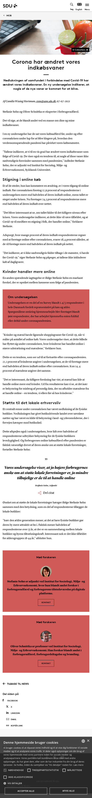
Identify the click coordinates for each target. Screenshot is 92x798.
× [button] (88, 741)
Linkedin (13, 712)
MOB (9, 15)
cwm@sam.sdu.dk (46, 101)
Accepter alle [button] (25, 790)
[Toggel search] (71, 5)
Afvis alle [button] (68, 790)
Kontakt (46, 602)
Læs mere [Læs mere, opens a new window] (78, 764)
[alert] (46, 767)
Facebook (10, 700)
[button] (5, 770)
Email (11, 719)
